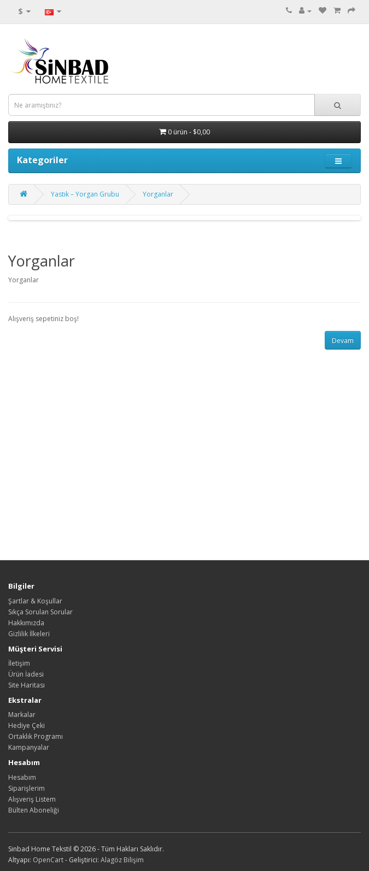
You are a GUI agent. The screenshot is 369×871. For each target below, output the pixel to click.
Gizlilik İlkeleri (29, 633)
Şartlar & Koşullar (35, 601)
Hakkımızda (26, 622)
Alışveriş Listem (32, 799)
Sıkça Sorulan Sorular (40, 612)
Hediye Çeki (26, 725)
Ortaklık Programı (35, 736)
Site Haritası (26, 685)
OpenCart (48, 859)
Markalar (22, 714)
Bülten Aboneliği (33, 810)
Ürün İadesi (26, 674)
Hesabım (22, 777)
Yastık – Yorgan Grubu (85, 194)
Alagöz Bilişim (122, 859)
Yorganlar (158, 194)
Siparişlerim (26, 788)
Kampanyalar (28, 747)
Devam (343, 340)
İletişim (19, 663)
